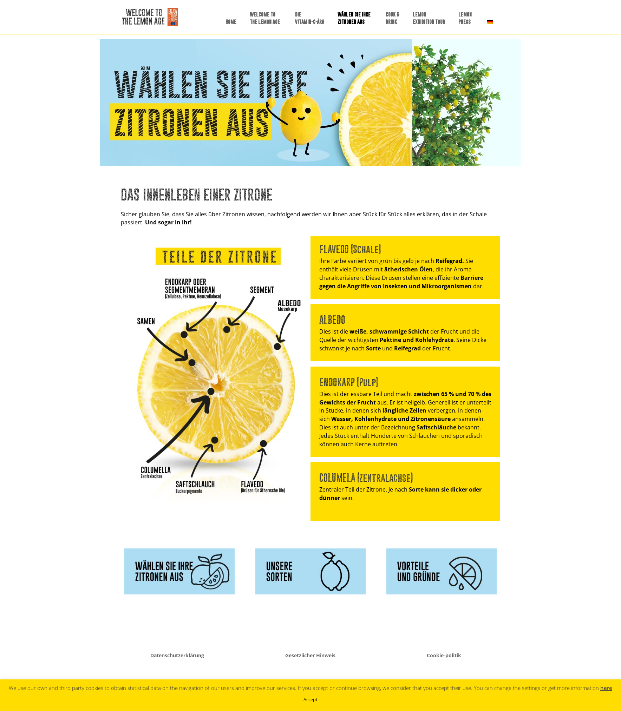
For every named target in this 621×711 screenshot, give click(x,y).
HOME (230, 22)
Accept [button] (310, 699)
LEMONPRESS (465, 18)
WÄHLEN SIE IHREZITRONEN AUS (354, 18)
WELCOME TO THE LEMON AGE (265, 18)
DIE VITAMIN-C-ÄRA (309, 18)
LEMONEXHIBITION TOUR (429, 18)
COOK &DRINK (392, 18)
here (606, 687)
